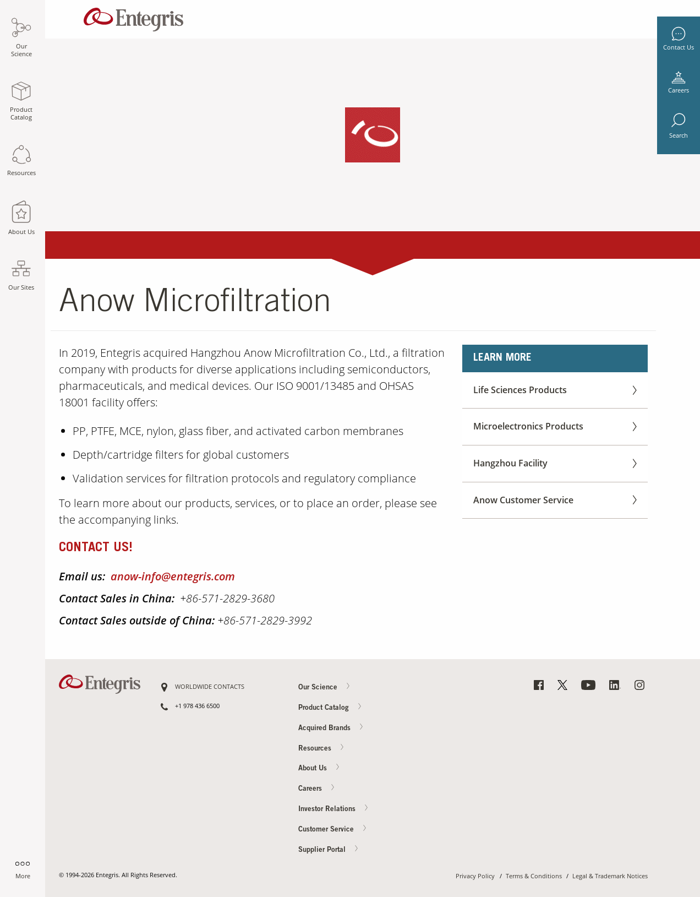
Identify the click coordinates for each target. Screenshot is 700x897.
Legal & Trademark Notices (610, 876)
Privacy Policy (475, 876)
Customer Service (333, 829)
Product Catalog (330, 707)
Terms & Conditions (534, 876)
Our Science (324, 687)
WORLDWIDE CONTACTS (209, 687)
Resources (321, 748)
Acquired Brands (331, 728)
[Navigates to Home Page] (133, 17)
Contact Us (678, 47)
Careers (678, 90)
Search (678, 135)
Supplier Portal (328, 849)
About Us (319, 768)
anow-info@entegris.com (173, 576)
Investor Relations (333, 808)
